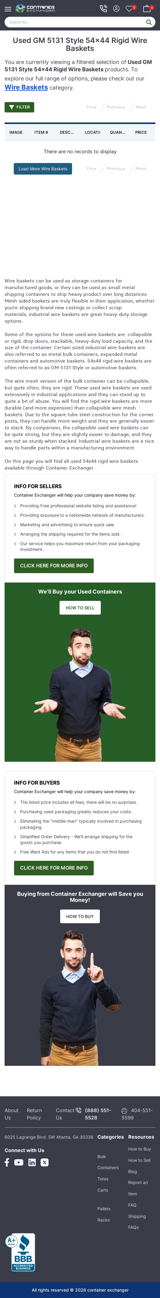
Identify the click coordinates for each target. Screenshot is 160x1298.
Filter (19, 107)
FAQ (132, 1205)
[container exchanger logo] (35, 8)
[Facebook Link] (7, 1162)
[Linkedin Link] (32, 1162)
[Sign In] (116, 7)
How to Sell (139, 1160)
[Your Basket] (147, 7)
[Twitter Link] (45, 1162)
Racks (103, 1219)
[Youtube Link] (19, 1162)
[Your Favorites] (129, 9)
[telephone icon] (103, 8)
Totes (102, 1178)
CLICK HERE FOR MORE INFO (54, 566)
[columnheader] (17, 132)
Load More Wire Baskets (43, 168)
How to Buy (139, 1148)
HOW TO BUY (80, 916)
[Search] (80, 22)
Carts (102, 1190)
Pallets (104, 1208)
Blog (132, 1171)
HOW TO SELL (80, 607)
